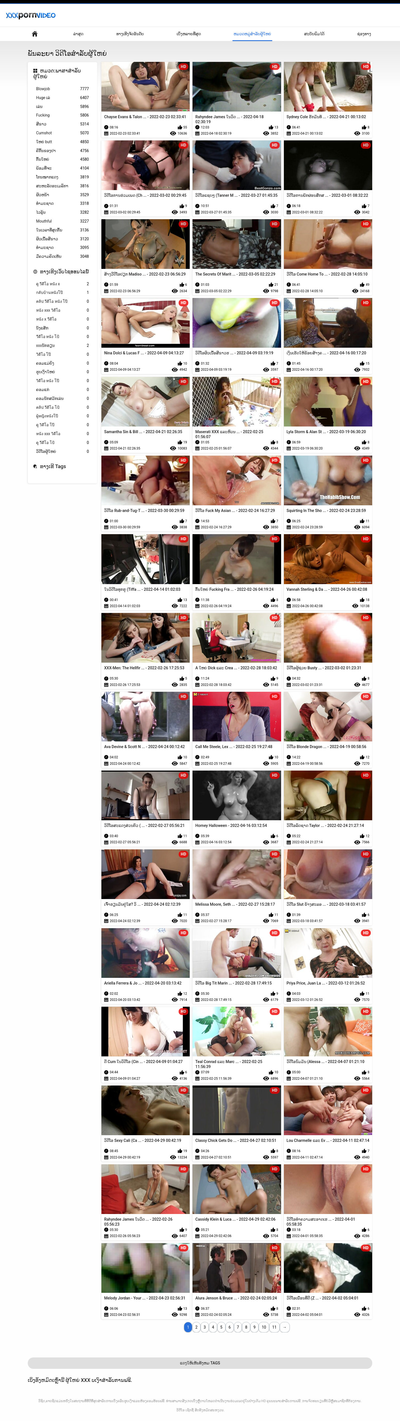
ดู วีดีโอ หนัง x (62, 284)
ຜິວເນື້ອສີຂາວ (62, 239)
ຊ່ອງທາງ (364, 34)
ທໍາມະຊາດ (62, 247)
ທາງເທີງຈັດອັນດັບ (130, 34)
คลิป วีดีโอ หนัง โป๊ (62, 301)
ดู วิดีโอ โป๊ (62, 425)
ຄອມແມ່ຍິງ (62, 363)
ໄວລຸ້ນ (62, 212)
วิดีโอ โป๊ (62, 354)
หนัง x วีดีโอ (62, 319)
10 (264, 1327)
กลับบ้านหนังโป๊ (62, 292)
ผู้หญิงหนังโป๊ (62, 416)
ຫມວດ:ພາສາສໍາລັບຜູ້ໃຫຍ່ (57, 74)
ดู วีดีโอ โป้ (62, 442)
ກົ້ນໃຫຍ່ (62, 159)
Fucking (62, 115)
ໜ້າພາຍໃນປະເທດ (35, 34)
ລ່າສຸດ (78, 34)
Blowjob (62, 89)
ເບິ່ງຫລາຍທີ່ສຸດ (189, 34)
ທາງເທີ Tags (53, 466)
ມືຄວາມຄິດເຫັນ (62, 256)
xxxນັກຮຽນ (62, 345)
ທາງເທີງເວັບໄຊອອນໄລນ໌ (64, 271)
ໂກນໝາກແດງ (62, 177)
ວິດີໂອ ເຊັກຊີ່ (185, 1410)
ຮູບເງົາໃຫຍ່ (62, 372)
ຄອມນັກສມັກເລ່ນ (62, 398)
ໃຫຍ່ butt (62, 142)
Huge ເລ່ (62, 97)
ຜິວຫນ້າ (62, 195)
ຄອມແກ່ (62, 389)
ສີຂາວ (62, 124)
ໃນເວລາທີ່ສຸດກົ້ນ (62, 230)
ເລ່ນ (62, 106)
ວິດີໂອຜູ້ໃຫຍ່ (62, 451)
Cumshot (62, 133)
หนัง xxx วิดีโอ (62, 310)
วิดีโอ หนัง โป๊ (62, 380)
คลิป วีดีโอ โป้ (62, 407)
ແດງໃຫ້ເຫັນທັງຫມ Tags (200, 1363)
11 (274, 1327)
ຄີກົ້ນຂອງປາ (62, 150)
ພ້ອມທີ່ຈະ (62, 168)
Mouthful (62, 221)
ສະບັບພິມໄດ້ (314, 34)
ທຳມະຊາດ (62, 203)
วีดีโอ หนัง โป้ (62, 336)
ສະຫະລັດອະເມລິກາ (62, 186)
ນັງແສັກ (62, 328)
